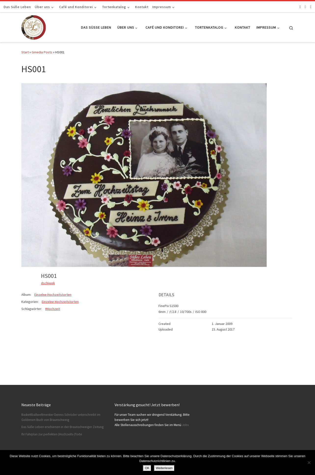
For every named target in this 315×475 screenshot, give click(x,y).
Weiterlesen (164, 468)
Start (25, 52)
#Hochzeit (52, 309)
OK (147, 468)
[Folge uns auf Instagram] (305, 7)
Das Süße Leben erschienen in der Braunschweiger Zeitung (62, 427)
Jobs (185, 425)
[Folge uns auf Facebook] (300, 7)
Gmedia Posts (42, 52)
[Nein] (308, 462)
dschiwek (48, 283)
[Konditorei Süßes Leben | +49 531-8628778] (33, 26)
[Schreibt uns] (310, 7)
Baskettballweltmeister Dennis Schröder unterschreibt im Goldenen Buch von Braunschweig (60, 417)
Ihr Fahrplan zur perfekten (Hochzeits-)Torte (51, 434)
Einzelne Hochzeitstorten (52, 294)
